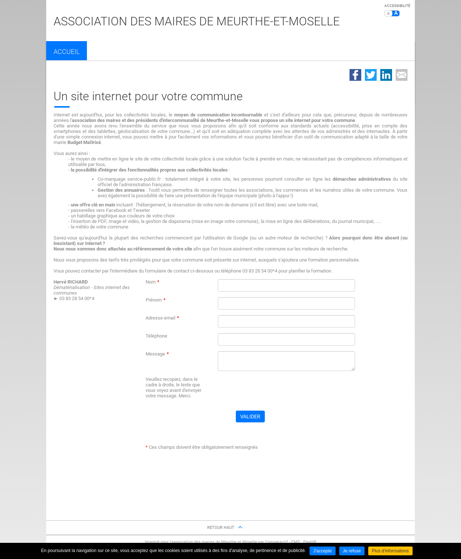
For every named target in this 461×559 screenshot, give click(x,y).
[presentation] (273, 390)
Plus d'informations (390, 550)
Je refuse (352, 550)
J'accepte (322, 550)
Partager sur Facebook (355, 75)
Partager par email (401, 75)
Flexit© (310, 542)
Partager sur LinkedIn (386, 75)
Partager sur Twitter (371, 75)
